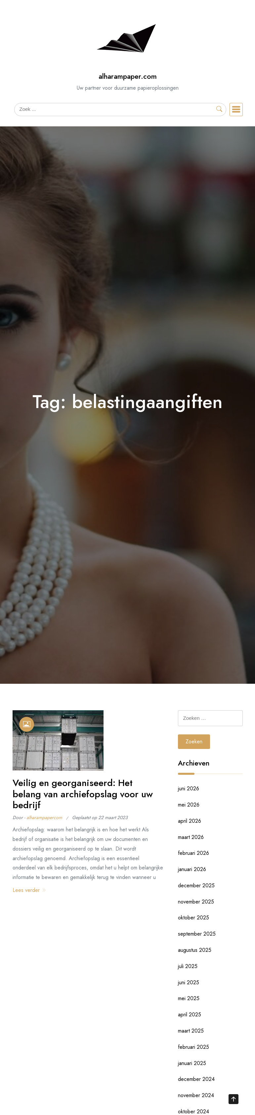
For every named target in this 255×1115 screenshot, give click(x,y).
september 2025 (197, 934)
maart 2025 (191, 1031)
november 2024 (196, 1095)
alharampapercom (44, 817)
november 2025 (196, 902)
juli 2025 (187, 966)
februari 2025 (193, 1047)
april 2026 (189, 821)
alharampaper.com (128, 76)
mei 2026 (188, 805)
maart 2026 (191, 837)
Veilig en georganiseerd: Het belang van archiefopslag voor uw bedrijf (83, 794)
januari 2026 (192, 869)
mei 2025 (188, 998)
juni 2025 (188, 982)
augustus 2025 (194, 950)
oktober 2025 (193, 917)
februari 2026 (193, 853)
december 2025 (196, 885)
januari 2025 (192, 1063)
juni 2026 (188, 788)
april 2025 (189, 1014)
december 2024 (196, 1079)
